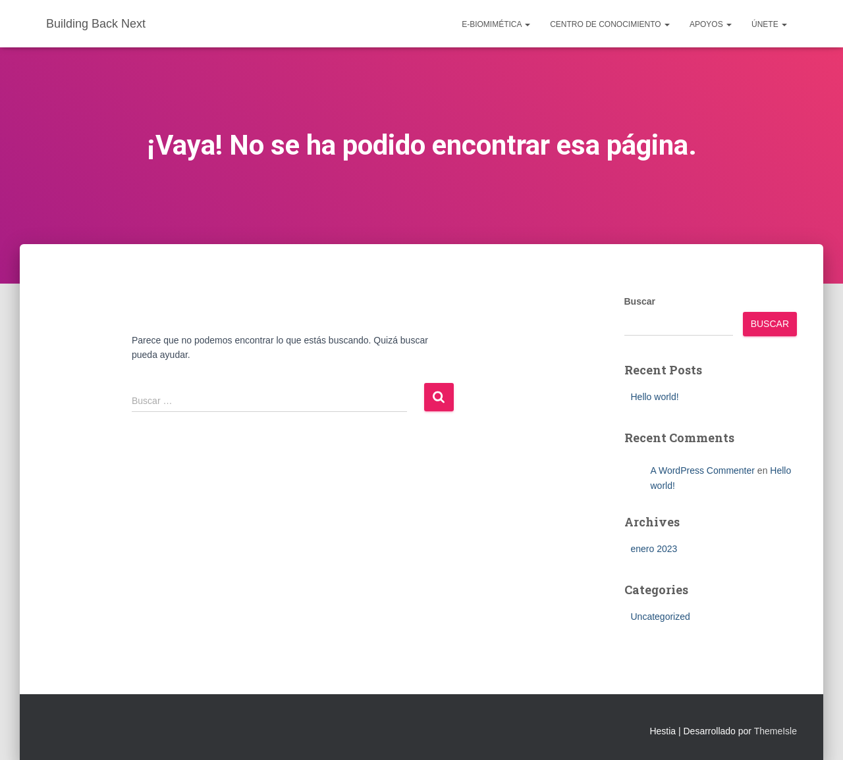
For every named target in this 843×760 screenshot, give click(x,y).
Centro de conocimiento (610, 24)
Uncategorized (660, 616)
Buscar (639, 301)
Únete (769, 24)
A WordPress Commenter (703, 470)
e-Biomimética (496, 24)
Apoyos (711, 24)
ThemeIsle (775, 731)
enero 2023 (654, 549)
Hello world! (655, 397)
